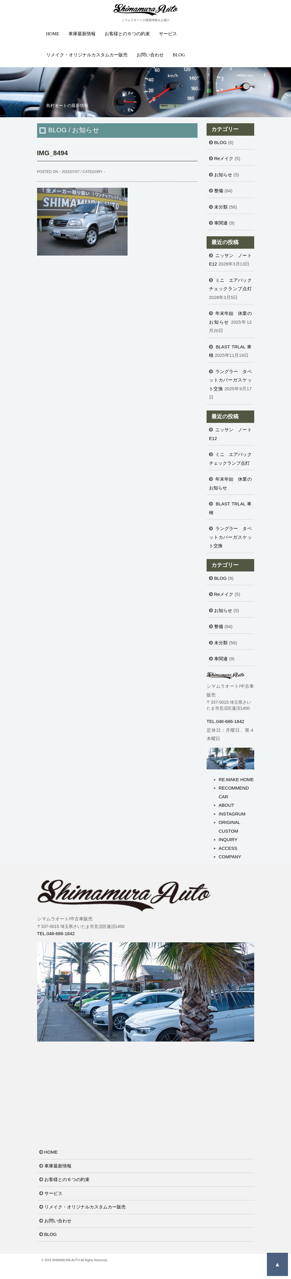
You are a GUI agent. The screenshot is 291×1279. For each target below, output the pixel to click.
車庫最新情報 (82, 33)
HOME (52, 33)
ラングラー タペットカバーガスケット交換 (230, 380)
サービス (168, 33)
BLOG (179, 54)
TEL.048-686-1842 (225, 721)
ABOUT (226, 805)
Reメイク (223, 158)
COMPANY (230, 856)
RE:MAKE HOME (236, 779)
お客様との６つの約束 (127, 33)
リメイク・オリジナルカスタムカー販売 (87, 54)
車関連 (221, 222)
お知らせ (223, 174)
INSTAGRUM (232, 813)
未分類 (221, 206)
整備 (218, 190)
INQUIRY (228, 839)
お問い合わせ (150, 54)
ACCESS (228, 848)
